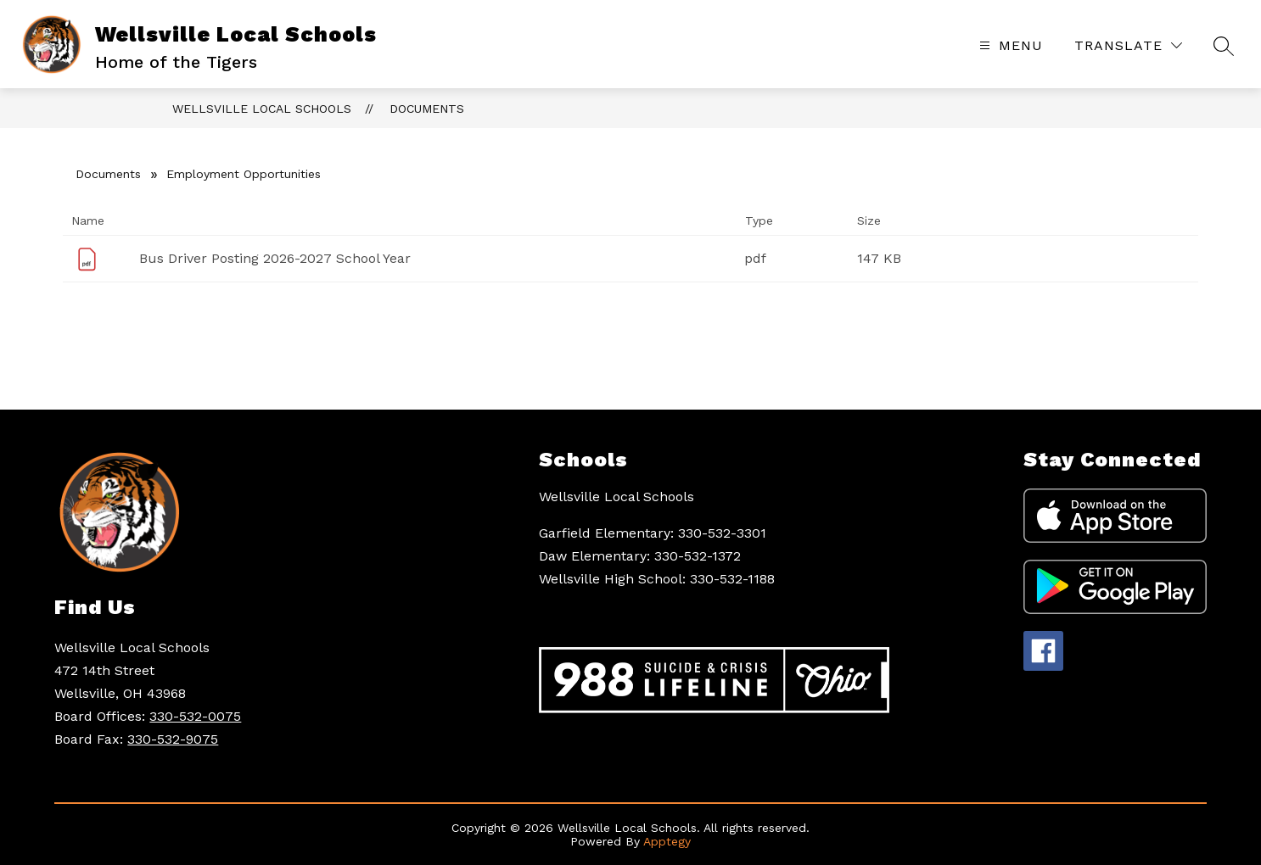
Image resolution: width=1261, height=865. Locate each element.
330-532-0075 (195, 716)
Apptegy (667, 841)
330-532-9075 (172, 739)
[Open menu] (1009, 45)
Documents (427, 108)
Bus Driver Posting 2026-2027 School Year (275, 258)
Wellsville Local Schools (261, 108)
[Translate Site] (1128, 45)
